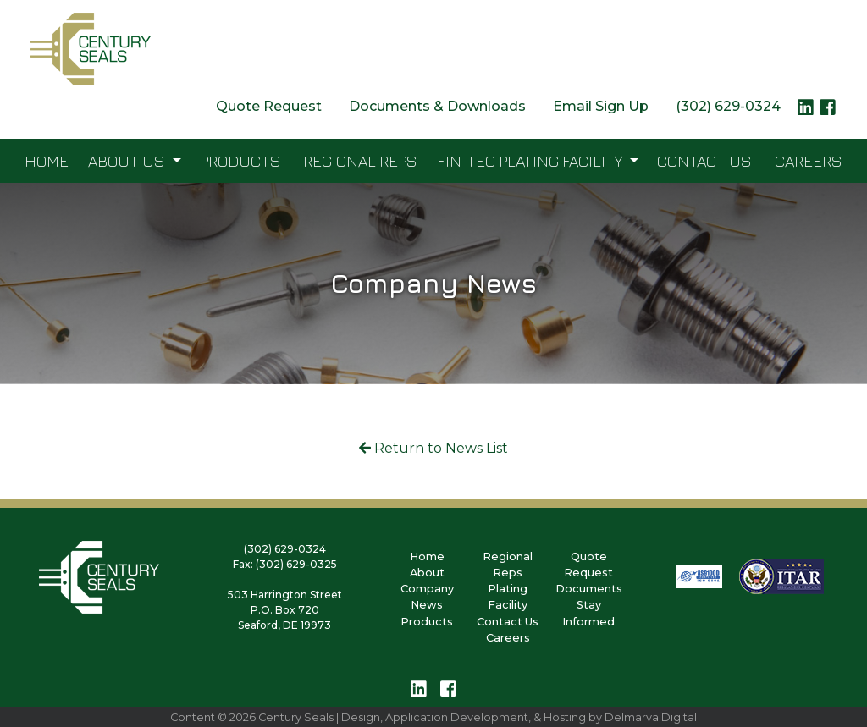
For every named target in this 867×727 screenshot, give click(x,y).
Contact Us (704, 160)
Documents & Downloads (437, 106)
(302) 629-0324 (728, 106)
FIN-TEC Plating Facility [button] (531, 160)
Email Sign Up (601, 106)
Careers (808, 160)
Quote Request (269, 106)
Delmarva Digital (651, 717)
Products (240, 160)
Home (47, 160)
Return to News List (433, 448)
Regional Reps (360, 160)
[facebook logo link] (827, 111)
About (427, 572)
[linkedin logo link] (805, 111)
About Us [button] (128, 160)
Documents (588, 588)
